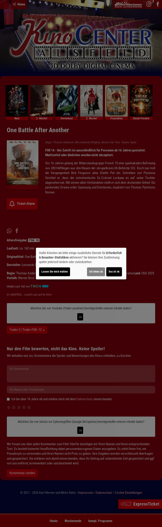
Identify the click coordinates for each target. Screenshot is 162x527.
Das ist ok (114, 271)
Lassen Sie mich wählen (54, 271)
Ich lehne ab (96, 271)
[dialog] (81, 263)
